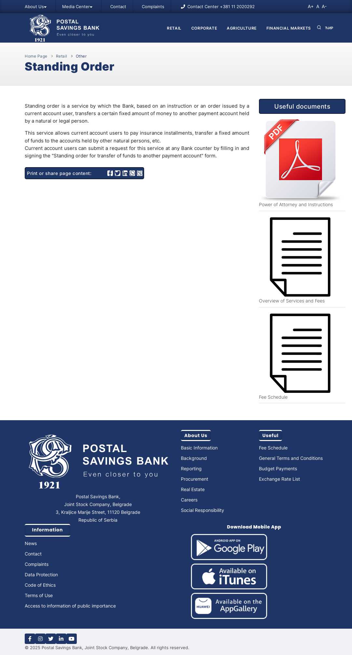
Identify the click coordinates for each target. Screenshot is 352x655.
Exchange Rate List (279, 479)
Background (194, 458)
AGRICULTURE (242, 28)
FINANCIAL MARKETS (288, 28)
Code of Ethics (40, 585)
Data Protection (41, 574)
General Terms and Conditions (291, 458)
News (31, 543)
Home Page (36, 56)
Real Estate (193, 489)
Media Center (77, 6)
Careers (189, 499)
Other (81, 56)
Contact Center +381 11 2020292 (221, 6)
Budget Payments (278, 468)
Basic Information (199, 447)
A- (324, 6)
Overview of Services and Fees (292, 300)
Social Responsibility (202, 510)
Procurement (194, 479)
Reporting (191, 468)
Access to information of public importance (70, 605)
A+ (311, 6)
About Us (36, 6)
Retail (174, 28)
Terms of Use (39, 595)
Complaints (153, 6)
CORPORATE (204, 28)
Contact (118, 6)
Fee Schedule (273, 397)
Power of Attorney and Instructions (296, 204)
